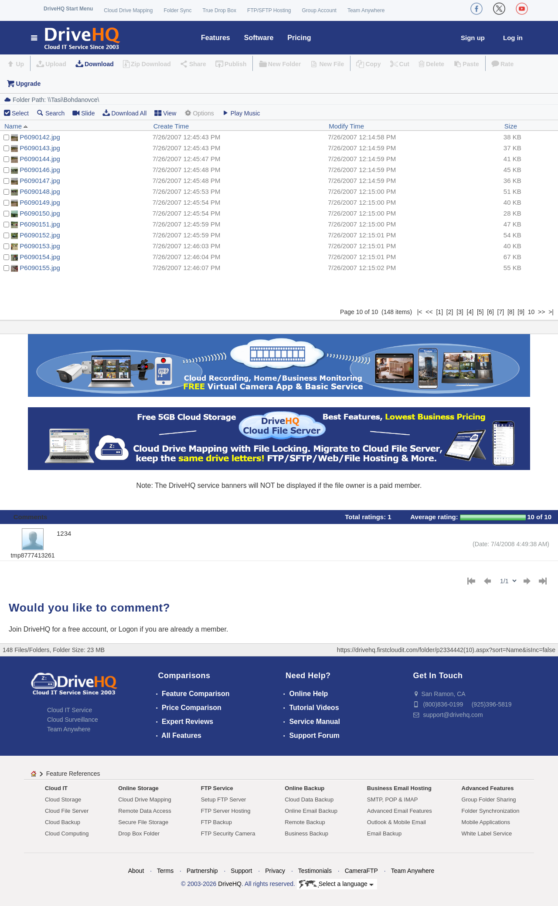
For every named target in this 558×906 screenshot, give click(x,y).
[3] (459, 311)
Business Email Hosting (399, 788)
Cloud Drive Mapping (128, 10)
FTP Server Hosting (226, 811)
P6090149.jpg (40, 202)
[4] (470, 311)
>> (541, 311)
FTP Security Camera (228, 833)
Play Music (241, 113)
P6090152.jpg (40, 235)
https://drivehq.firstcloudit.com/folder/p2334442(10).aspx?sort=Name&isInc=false (446, 649)
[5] (480, 311)
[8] (510, 311)
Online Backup (304, 788)
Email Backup (384, 833)
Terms (165, 870)
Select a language (336, 884)
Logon (128, 629)
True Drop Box (219, 10)
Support (241, 870)
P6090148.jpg (40, 191)
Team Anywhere (365, 10)
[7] (500, 311)
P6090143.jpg (40, 148)
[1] (439, 311)
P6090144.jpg (40, 158)
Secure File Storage (143, 822)
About (136, 870)
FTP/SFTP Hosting (269, 10)
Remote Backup (305, 822)
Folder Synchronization (491, 811)
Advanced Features (488, 788)
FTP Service (217, 788)
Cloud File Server (66, 811)
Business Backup (306, 833)
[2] (449, 311)
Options (199, 113)
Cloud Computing (66, 833)
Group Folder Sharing (489, 799)
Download (99, 64)
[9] (520, 311)
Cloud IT (56, 788)
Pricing (299, 37)
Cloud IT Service (69, 710)
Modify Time (346, 126)
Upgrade (28, 83)
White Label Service (487, 833)
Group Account (319, 10)
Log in (513, 37)
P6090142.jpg (40, 137)
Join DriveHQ (30, 629)
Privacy (275, 870)
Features (215, 37)
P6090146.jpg (40, 169)
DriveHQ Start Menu (68, 9)
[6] (490, 311)
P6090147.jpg (40, 180)
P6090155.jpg (40, 267)
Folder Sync (177, 10)
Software (259, 37)
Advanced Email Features (399, 811)
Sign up (473, 37)
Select (20, 113)
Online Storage (138, 788)
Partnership (202, 870)
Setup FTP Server (223, 799)
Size (510, 126)
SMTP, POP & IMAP (392, 799)
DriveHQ (230, 883)
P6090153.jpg (40, 246)
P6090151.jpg (40, 224)
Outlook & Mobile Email (396, 822)
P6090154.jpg (40, 256)
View (165, 113)
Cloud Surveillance (72, 719)
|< (419, 311)
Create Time (171, 126)
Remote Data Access (144, 811)
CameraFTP (361, 870)
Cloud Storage (63, 799)
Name (16, 126)
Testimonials (315, 870)
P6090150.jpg (40, 213)
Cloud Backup (62, 822)
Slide (83, 113)
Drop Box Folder (139, 833)
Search (51, 113)
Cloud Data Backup (309, 799)
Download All (124, 113)
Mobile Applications (486, 822)
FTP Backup (216, 822)
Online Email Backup (311, 811)
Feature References (73, 773)
